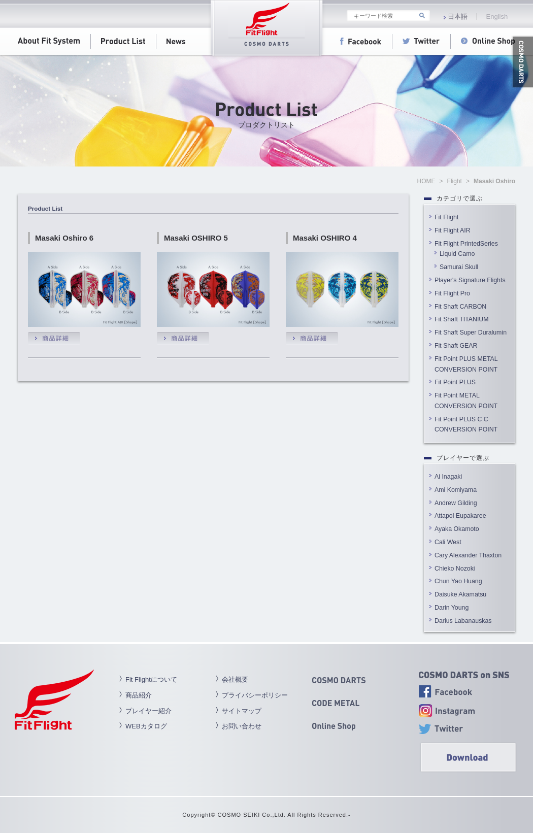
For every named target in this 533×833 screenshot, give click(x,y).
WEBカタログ (146, 726)
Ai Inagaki (448, 476)
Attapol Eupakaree (460, 515)
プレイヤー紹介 (148, 711)
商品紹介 (138, 695)
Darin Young (452, 607)
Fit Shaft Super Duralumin (471, 332)
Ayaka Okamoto (457, 528)
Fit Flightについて (151, 679)
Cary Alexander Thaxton (468, 555)
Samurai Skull (459, 267)
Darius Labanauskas (463, 620)
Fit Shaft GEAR (456, 345)
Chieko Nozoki (455, 568)
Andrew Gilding (456, 503)
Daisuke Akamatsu (460, 594)
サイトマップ (241, 711)
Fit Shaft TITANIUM (462, 319)
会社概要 (235, 679)
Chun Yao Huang (458, 581)
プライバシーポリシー (255, 695)
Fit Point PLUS (455, 382)
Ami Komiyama (456, 489)
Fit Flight (446, 217)
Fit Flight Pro (455, 293)
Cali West (448, 542)
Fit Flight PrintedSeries (466, 243)
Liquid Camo (457, 253)
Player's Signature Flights (470, 280)
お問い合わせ (241, 726)
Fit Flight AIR (453, 230)
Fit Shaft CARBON (460, 306)
